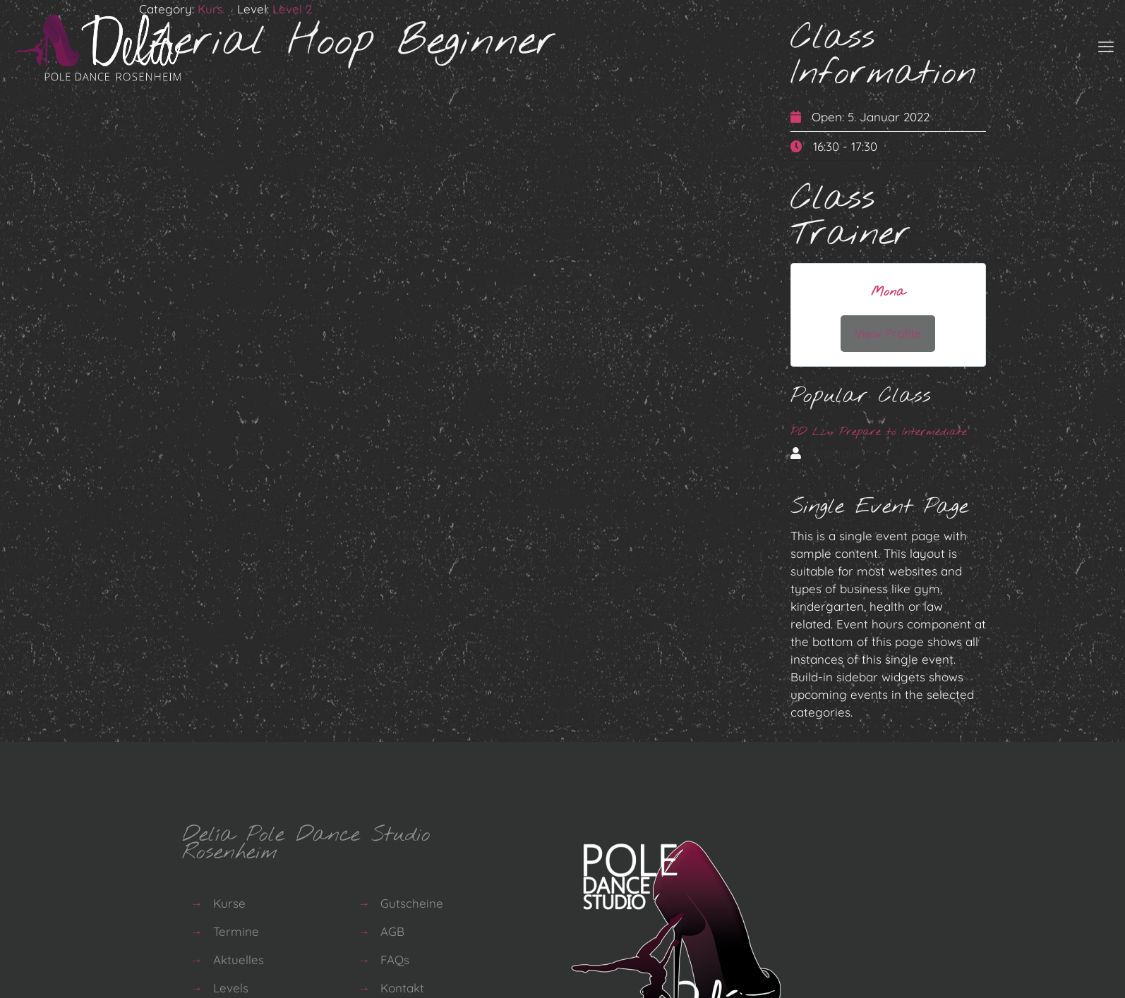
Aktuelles (238, 957)
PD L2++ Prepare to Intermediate (878, 432)
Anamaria (835, 453)
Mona (888, 292)
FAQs (394, 957)
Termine (236, 929)
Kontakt (402, 985)
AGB (392, 929)
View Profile (888, 333)
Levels (230, 985)
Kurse (229, 901)
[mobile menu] (1106, 47)
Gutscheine (411, 901)
